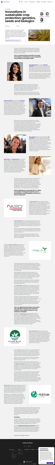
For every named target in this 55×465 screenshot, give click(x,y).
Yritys (12, 451)
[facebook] (26, 446)
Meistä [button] (22, 1)
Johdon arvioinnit (20, 454)
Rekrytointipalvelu (20, 450)
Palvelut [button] (26, 1)
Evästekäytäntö (13, 457)
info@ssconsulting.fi (27, 443)
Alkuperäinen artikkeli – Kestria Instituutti (12, 40)
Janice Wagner (47, 16)
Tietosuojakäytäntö (14, 456)
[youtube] (28, 446)
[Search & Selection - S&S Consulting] (10, 2)
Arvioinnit (19, 451)
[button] (53, 1)
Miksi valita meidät (14, 450)
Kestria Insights (8, 9)
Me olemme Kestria (14, 454)
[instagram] (30, 446)
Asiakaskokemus (13, 455)
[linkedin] (24, 446)
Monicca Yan (41, 22)
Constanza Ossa (41, 16)
